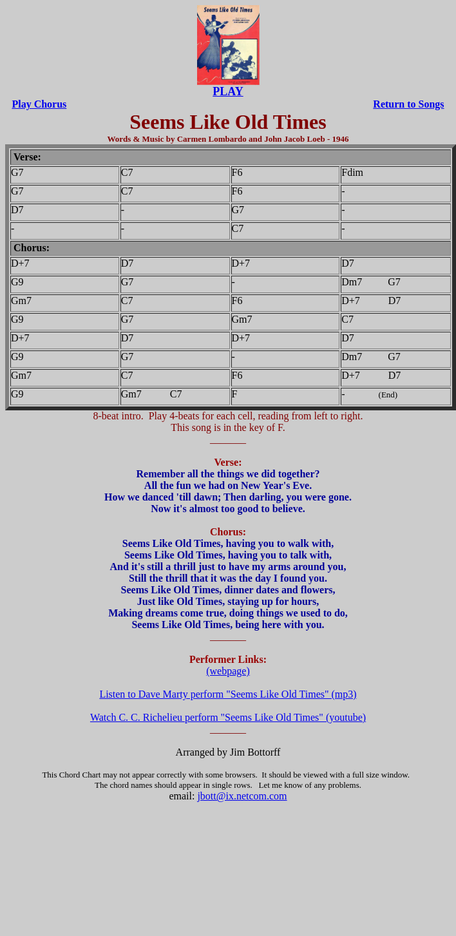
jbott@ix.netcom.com (242, 795)
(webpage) (228, 670)
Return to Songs (408, 104)
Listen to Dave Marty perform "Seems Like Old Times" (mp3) (227, 694)
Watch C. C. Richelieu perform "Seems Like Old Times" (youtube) (228, 717)
